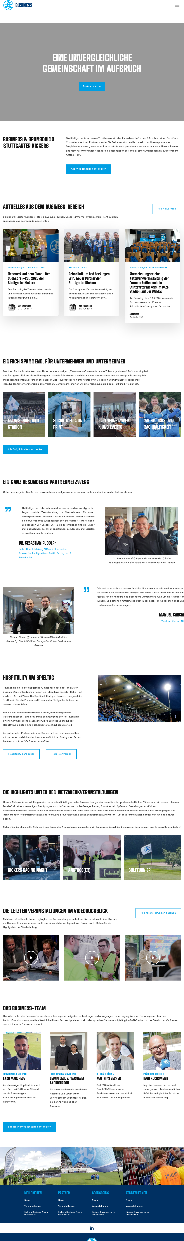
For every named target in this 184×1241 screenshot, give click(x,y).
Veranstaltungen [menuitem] (32, 1206)
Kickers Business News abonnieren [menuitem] (36, 1213)
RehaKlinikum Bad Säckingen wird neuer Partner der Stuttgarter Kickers (89, 278)
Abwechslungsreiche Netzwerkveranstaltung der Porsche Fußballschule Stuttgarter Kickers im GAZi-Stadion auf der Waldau (150, 283)
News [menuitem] (27, 1200)
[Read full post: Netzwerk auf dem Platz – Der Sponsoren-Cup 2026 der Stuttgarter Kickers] (31, 245)
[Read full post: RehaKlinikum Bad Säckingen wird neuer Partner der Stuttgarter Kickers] (91, 245)
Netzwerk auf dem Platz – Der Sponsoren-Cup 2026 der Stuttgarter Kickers (29, 278)
